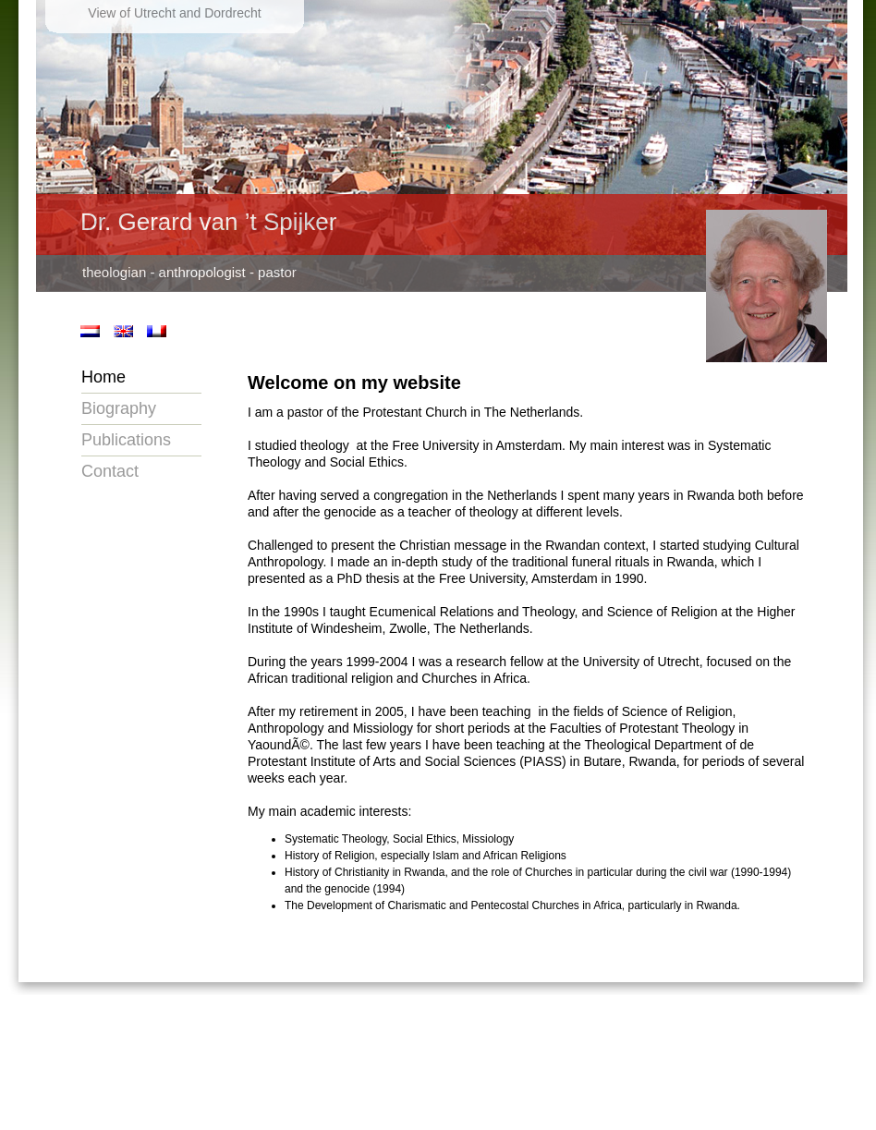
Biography (118, 408)
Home (103, 377)
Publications (126, 440)
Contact (110, 471)
